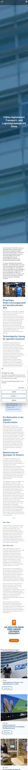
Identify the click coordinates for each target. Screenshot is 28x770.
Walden (11, 528)
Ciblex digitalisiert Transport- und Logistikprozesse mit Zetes (13, 683)
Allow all (14, 391)
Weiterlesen (7, 688)
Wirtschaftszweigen (18, 533)
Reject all (14, 400)
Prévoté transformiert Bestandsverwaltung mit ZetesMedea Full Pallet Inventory (14, 726)
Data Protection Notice (14, 381)
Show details (21, 387)
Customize (14, 396)
